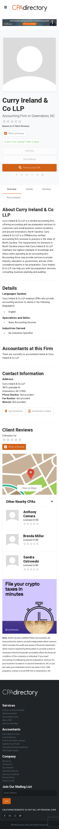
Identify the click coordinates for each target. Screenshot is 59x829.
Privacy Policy (8, 777)
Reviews (46, 189)
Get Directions (13, 411)
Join (6, 801)
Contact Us (7, 764)
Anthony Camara (29, 514)
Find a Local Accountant (13, 710)
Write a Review (14, 133)
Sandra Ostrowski (31, 559)
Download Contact (39, 411)
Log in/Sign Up (9, 737)
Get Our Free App (10, 723)
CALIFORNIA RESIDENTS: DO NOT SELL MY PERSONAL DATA (29, 810)
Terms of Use (8, 781)
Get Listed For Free (11, 734)
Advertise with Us (10, 771)
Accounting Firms (10, 717)
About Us (6, 761)
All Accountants (9, 713)
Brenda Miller (33, 536)
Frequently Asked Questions (15, 747)
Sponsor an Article (10, 774)
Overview (11, 189)
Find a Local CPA (29, 167)
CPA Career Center (10, 750)
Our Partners (7, 767)
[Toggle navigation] (5, 7)
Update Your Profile (11, 744)
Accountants (13, 197)
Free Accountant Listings (13, 740)
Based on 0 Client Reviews (15, 126)
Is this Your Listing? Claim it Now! (21, 141)
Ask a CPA (7, 720)
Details (29, 189)
